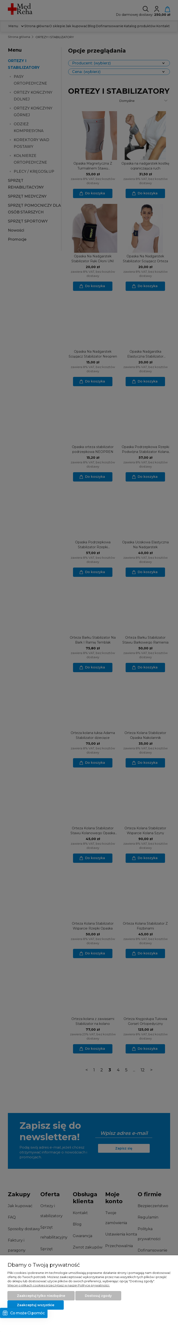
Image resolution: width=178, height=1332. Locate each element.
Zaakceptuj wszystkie (35, 1305)
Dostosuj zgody (98, 1296)
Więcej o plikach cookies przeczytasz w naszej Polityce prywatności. (58, 1285)
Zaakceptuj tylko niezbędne (41, 1296)
